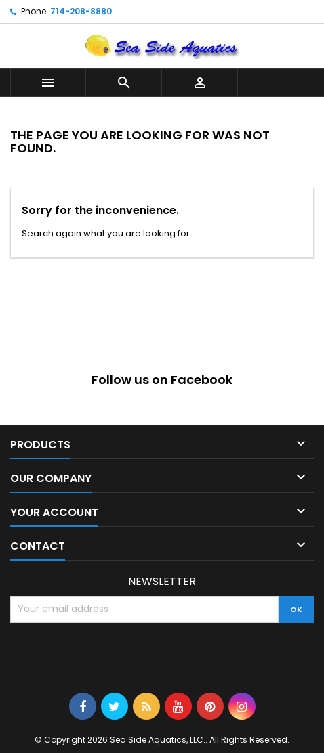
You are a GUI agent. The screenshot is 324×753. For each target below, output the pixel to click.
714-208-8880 (81, 11)
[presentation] (113, 656)
